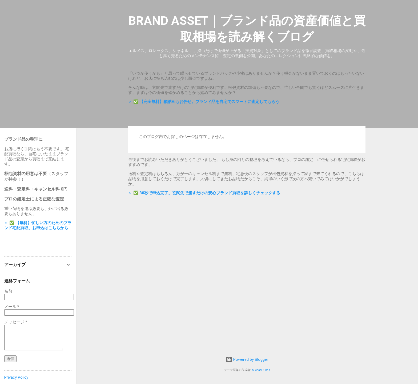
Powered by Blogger (247, 359)
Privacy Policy (16, 377)
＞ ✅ (203, 101)
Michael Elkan (261, 370)
